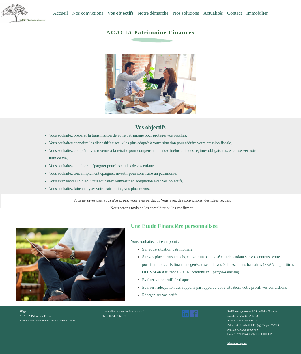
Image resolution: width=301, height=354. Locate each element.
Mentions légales (237, 343)
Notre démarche (153, 13)
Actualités (213, 13)
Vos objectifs (120, 13)
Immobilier (257, 13)
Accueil (60, 13)
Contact (234, 13)
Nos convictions (87, 13)
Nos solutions (186, 13)
